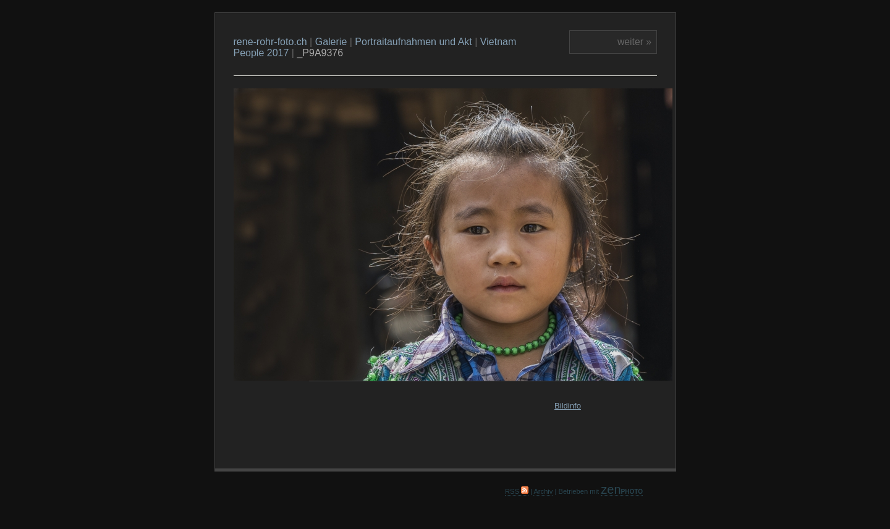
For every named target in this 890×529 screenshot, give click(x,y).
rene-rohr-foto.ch (270, 41)
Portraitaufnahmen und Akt (413, 41)
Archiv (543, 491)
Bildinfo (567, 405)
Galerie (331, 41)
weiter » (634, 41)
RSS (516, 491)
